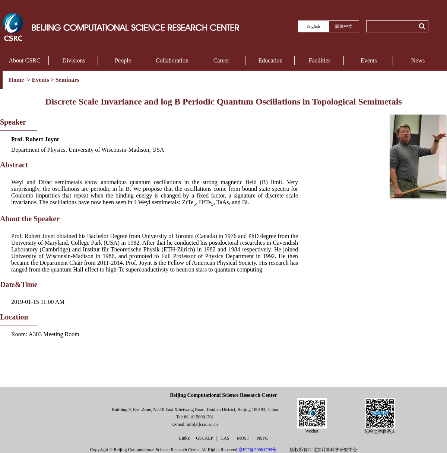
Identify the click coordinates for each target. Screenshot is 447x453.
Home (17, 80)
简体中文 (344, 26)
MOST (243, 438)
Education (271, 60)
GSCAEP (205, 438)
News (418, 60)
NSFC (262, 438)
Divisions (73, 60)
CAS (225, 438)
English (313, 26)
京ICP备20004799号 (257, 449)
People (123, 60)
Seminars (67, 80)
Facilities (320, 60)
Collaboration (172, 60)
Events (369, 60)
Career (221, 60)
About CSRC (25, 60)
